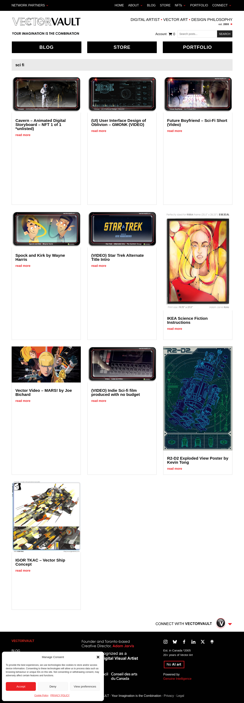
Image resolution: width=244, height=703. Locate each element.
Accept (20, 686)
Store (122, 47)
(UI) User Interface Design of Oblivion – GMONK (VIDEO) (118, 122)
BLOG (151, 5)
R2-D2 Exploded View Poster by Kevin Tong (197, 460)
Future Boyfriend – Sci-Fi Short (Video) (197, 122)
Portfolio (197, 47)
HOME (119, 5)
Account (161, 34)
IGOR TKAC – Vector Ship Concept (40, 562)
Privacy (169, 695)
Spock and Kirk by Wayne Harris (40, 257)
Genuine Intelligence (177, 678)
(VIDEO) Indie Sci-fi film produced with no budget (115, 392)
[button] (98, 657)
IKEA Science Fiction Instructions (187, 320)
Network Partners (28, 5)
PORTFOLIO (199, 5)
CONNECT (220, 5)
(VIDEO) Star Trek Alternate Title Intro (117, 257)
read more (23, 135)
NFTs (178, 5)
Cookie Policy (41, 695)
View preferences (85, 686)
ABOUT (133, 5)
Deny (52, 686)
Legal (180, 695)
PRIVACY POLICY (60, 695)
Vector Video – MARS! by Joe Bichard (44, 392)
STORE (165, 5)
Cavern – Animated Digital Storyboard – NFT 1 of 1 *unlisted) (41, 124)
